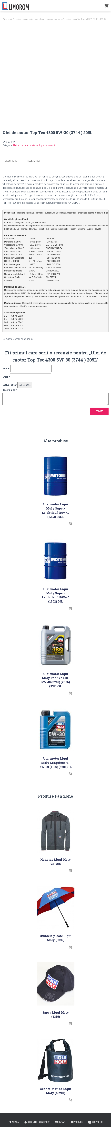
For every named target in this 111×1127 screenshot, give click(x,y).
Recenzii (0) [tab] (33, 161)
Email (6, 376)
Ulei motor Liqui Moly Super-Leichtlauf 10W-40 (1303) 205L (55, 510)
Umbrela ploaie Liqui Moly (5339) (55, 938)
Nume (6, 368)
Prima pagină (8, 19)
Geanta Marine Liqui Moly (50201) (55, 1091)
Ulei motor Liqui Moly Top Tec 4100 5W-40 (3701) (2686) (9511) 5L (55, 680)
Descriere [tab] (11, 161)
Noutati (60, 1122)
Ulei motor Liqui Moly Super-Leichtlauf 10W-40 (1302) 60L (55, 595)
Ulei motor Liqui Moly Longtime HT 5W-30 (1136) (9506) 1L (56, 762)
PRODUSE (77, 1122)
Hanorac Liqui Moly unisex (55, 861)
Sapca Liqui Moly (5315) (55, 1014)
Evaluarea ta (9, 384)
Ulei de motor (21, 19)
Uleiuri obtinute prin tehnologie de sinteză (46, 19)
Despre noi (95, 1122)
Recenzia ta (9, 390)
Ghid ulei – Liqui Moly (37, 1122)
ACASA (13, 1122)
